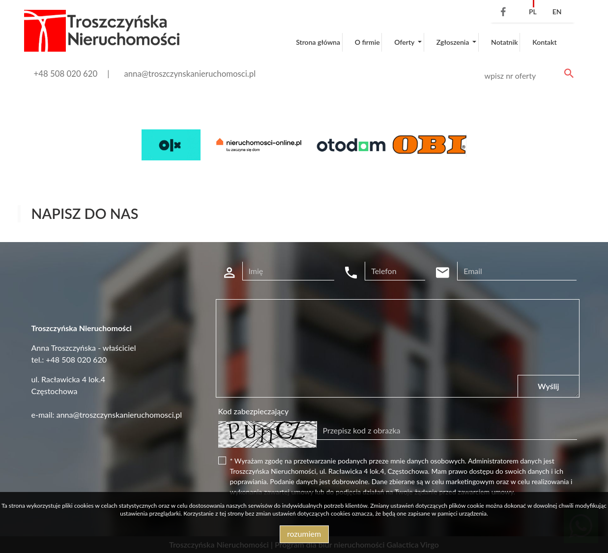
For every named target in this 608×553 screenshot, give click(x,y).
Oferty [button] (405, 42)
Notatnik (504, 42)
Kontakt (544, 42)
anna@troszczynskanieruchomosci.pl (190, 73)
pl (533, 11)
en (557, 11)
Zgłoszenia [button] (453, 42)
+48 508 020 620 (66, 73)
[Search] (527, 75)
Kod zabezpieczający (253, 411)
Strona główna (318, 42)
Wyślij (548, 386)
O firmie (367, 42)
